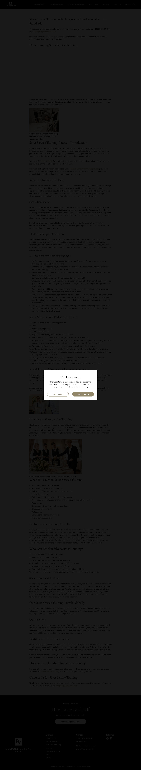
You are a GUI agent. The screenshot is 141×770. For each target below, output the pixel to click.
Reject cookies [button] (57, 394)
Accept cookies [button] (83, 394)
